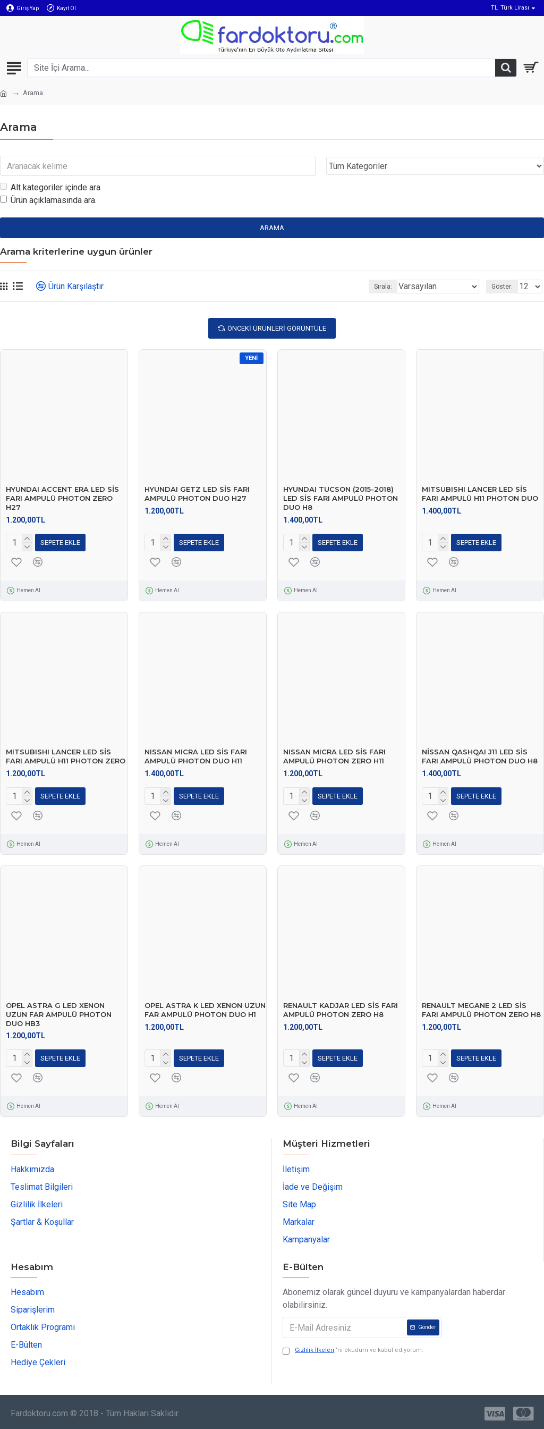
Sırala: (383, 286)
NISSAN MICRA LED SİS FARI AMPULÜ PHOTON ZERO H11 (334, 756)
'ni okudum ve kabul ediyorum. (353, 1350)
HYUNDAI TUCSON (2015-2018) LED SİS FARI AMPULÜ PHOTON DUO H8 (340, 498)
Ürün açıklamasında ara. (48, 200)
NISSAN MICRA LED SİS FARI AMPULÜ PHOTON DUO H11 (195, 756)
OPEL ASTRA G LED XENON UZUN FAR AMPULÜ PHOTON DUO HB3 (59, 1014)
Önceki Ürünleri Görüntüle (276, 328)
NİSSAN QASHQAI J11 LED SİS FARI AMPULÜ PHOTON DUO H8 (480, 756)
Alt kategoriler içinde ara (50, 187)
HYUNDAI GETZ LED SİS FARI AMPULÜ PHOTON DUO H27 (197, 493)
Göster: (502, 286)
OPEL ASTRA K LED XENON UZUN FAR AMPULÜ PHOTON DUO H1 (205, 1010)
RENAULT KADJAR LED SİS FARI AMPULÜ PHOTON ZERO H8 (340, 1010)
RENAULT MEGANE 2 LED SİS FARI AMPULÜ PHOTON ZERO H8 (481, 1010)
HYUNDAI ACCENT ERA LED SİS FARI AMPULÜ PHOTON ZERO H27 (62, 498)
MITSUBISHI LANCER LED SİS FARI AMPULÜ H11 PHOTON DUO (480, 493)
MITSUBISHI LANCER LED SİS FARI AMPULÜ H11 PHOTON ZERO (65, 756)
